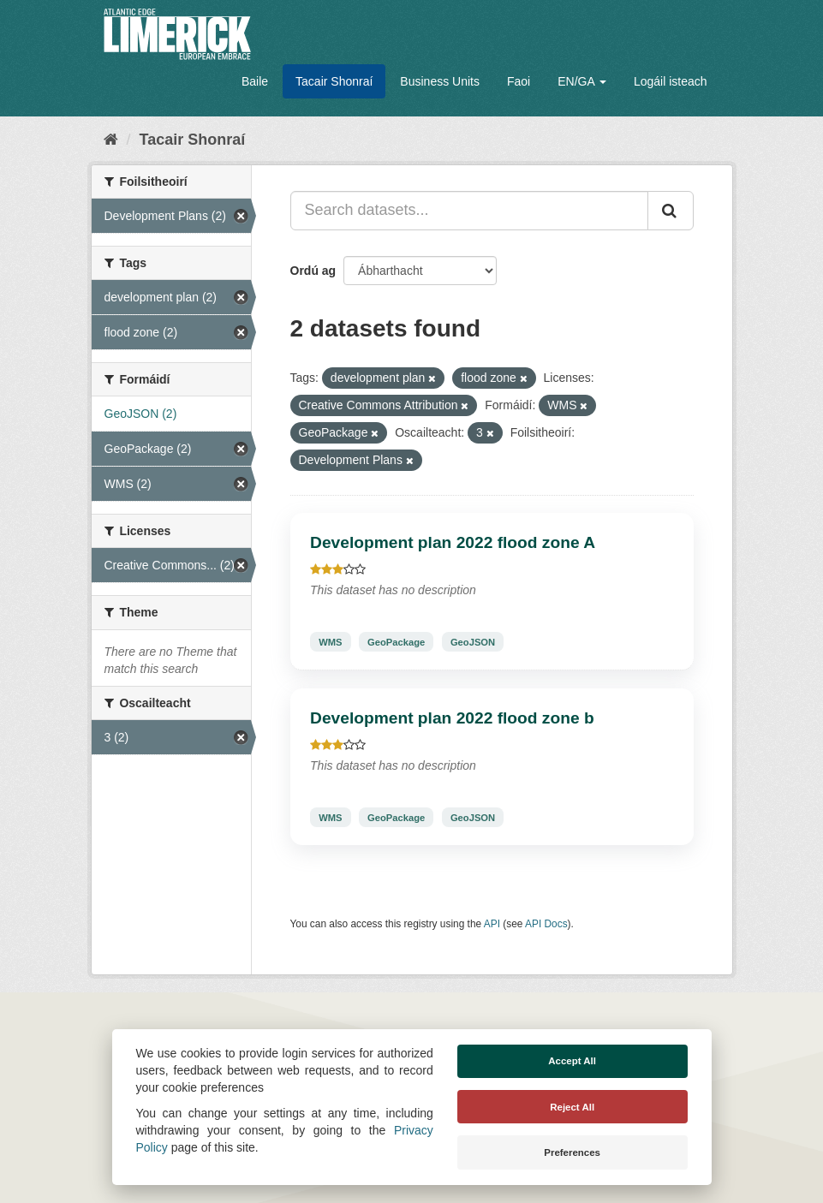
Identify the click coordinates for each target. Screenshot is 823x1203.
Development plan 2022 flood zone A (452, 542)
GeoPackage (396, 641)
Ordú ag (313, 270)
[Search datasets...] (469, 210)
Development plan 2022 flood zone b (452, 718)
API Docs (546, 924)
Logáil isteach (670, 81)
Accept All (572, 1061)
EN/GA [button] (582, 81)
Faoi (518, 81)
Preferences (572, 1152)
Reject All (572, 1107)
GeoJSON (472, 641)
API (492, 924)
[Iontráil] (670, 210)
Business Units (440, 81)
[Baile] (111, 139)
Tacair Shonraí (334, 81)
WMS (330, 641)
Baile (255, 81)
